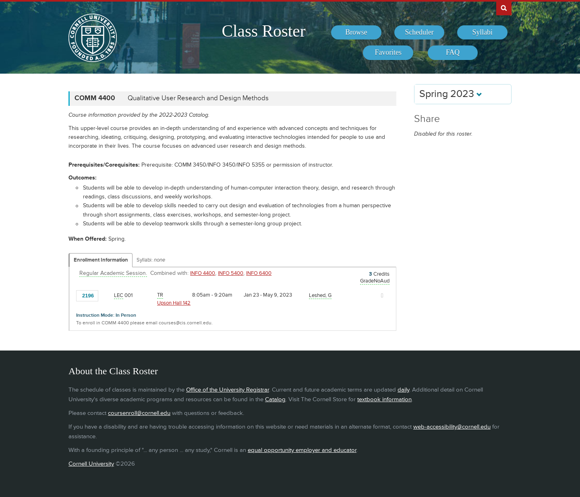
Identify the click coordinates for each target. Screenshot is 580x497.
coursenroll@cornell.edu (139, 413)
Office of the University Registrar (227, 390)
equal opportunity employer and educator (302, 450)
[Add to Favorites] (106, 295)
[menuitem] (356, 32)
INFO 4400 (202, 273)
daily (403, 390)
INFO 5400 (230, 273)
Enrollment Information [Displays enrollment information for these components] (101, 260)
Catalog (275, 399)
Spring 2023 (450, 94)
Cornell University (91, 464)
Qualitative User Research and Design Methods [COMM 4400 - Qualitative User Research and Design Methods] (198, 98)
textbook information (384, 399)
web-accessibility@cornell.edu (452, 427)
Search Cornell (504, 7)
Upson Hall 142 (174, 303)
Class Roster (263, 31)
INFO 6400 (258, 273)
